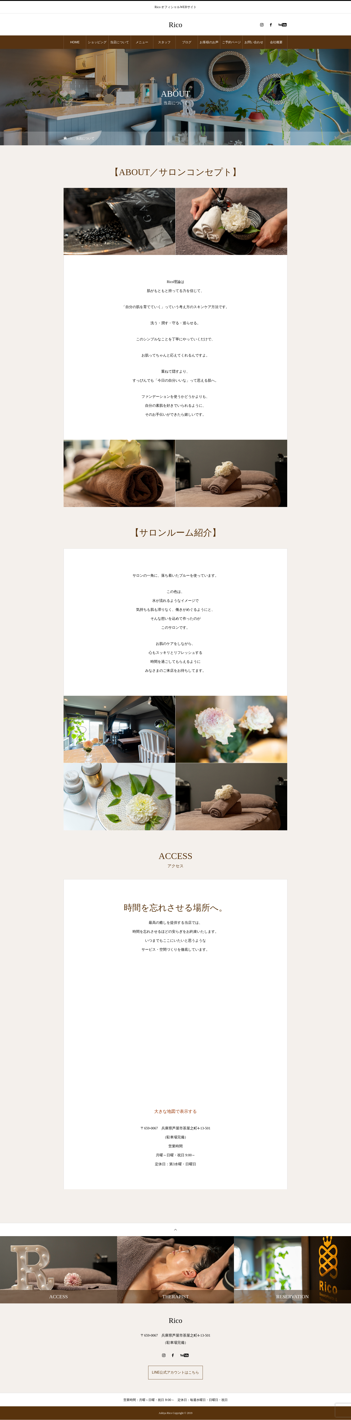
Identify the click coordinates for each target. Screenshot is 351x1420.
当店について (119, 42)
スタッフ (164, 42)
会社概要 (276, 42)
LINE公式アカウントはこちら (175, 1372)
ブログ (186, 42)
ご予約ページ (231, 42)
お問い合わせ (253, 42)
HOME (74, 42)
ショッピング (97, 42)
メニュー (142, 42)
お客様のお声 (209, 42)
